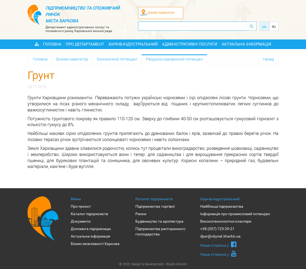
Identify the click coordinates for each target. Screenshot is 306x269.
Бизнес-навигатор (72, 59)
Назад (268, 59)
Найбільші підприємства (221, 206)
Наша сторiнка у (218, 244)
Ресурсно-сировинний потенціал (174, 59)
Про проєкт (81, 206)
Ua (264, 27)
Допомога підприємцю (91, 229)
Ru (274, 27)
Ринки (140, 214)
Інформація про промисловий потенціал (235, 214)
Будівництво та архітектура (159, 221)
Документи (81, 221)
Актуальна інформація (246, 44)
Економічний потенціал (117, 59)
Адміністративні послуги (189, 44)
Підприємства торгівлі (155, 206)
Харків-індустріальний (133, 44)
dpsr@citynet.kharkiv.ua (220, 236)
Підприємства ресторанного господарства (160, 231)
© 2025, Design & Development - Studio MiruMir (153, 264)
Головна (52, 44)
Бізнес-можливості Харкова (95, 244)
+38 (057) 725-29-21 (217, 229)
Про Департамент (85, 44)
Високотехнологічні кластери (225, 221)
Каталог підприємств (89, 214)
